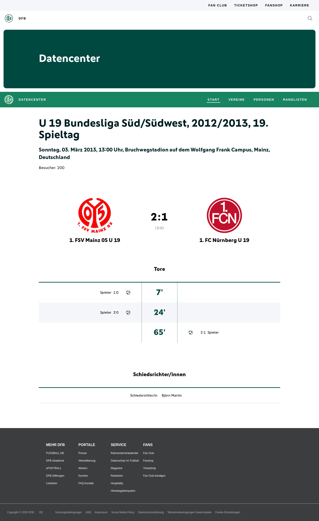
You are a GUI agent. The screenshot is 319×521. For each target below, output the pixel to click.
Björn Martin (172, 395)
